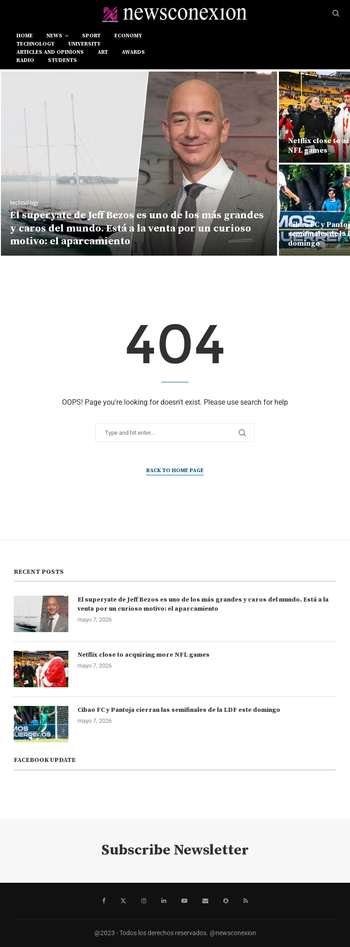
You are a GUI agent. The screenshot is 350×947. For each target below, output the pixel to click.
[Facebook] (103, 901)
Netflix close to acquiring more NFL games (143, 655)
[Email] (205, 901)
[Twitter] (123, 901)
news (54, 35)
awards (133, 52)
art (103, 52)
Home (24, 35)
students (62, 60)
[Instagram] (143, 901)
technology (35, 44)
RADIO (25, 60)
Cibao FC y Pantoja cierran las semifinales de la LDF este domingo (178, 710)
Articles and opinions (50, 52)
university (84, 44)
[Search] (335, 13)
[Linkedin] (163, 901)
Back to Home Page (175, 470)
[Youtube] (184, 901)
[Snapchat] (225, 901)
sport (91, 35)
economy (128, 35)
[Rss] (245, 901)
